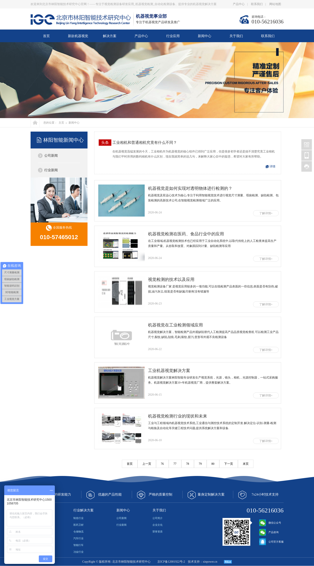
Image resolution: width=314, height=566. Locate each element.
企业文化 (157, 524)
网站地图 (275, 4)
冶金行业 (78, 551)
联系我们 (257, 4)
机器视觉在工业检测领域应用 (175, 325)
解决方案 (109, 36)
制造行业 (78, 518)
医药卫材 (78, 524)
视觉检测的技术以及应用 (171, 279)
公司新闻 (51, 155)
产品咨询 (269, 532)
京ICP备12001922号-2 (171, 561)
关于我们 (236, 36)
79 (200, 463)
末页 (246, 463)
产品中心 (239, 4)
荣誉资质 (157, 531)
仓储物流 (78, 531)
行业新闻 (51, 170)
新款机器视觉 (78, 36)
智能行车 (78, 545)
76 (162, 463)
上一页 (146, 463)
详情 (272, 166)
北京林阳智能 (306, 144)
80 (213, 463)
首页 (46, 36)
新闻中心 (204, 36)
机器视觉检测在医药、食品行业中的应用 (186, 234)
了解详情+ (266, 213)
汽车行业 (78, 538)
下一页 (228, 463)
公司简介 (157, 518)
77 (175, 463)
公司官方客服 (271, 541)
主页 (61, 122)
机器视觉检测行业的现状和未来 (177, 416)
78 (187, 463)
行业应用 (173, 36)
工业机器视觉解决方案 (169, 370)
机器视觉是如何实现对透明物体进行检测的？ (190, 188)
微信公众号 (270, 522)
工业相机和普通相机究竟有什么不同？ (144, 142)
